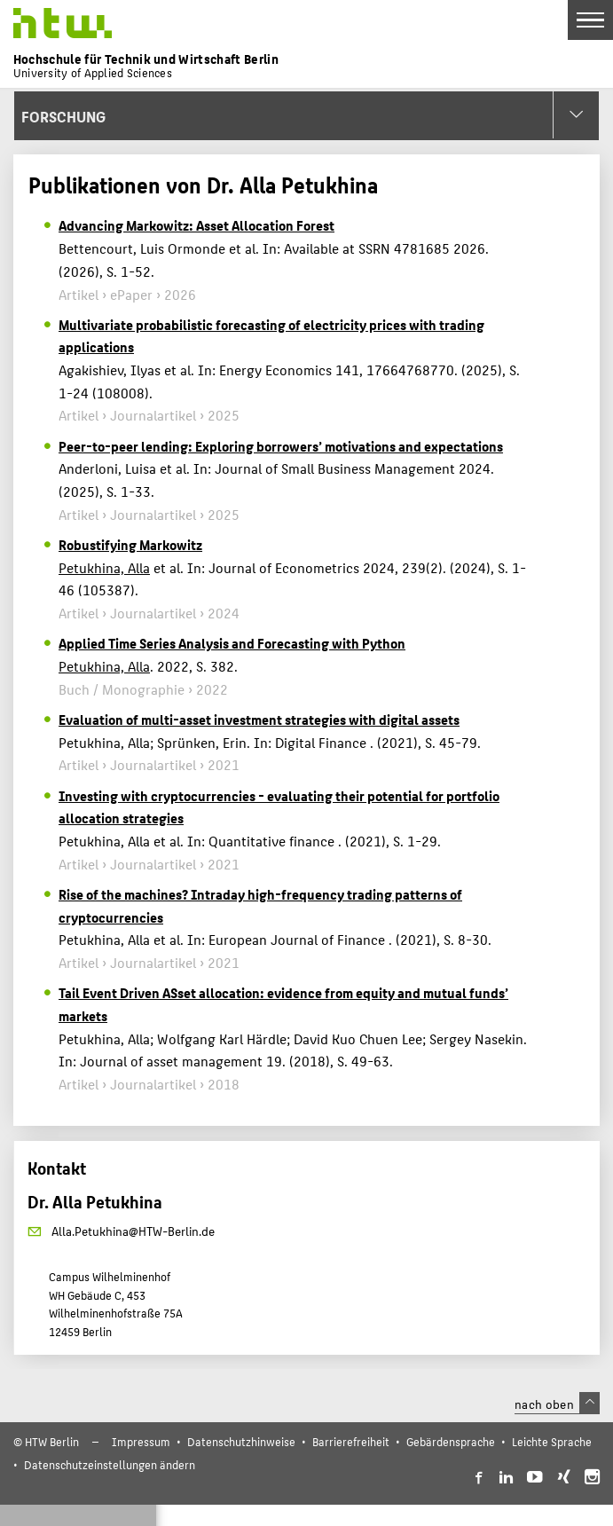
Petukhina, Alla (104, 567)
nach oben (557, 1403)
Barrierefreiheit (350, 1441)
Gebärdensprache (450, 1441)
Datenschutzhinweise (241, 1441)
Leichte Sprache (552, 1441)
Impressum (141, 1441)
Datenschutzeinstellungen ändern (109, 1464)
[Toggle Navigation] (590, 20)
